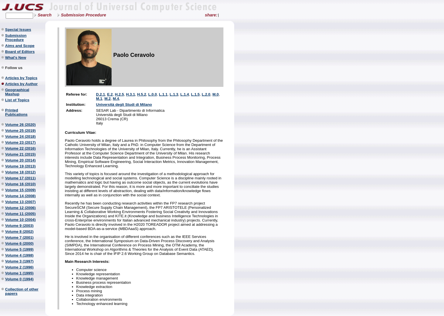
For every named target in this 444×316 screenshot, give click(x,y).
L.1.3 (174, 94)
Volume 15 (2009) (20, 190)
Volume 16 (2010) (20, 184)
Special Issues (18, 29)
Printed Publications (16, 112)
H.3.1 (130, 94)
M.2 (107, 98)
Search (45, 15)
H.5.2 (141, 94)
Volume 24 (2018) (20, 136)
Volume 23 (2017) (20, 142)
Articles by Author (21, 84)
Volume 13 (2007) (20, 202)
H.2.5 (119, 94)
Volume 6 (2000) (19, 243)
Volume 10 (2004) (20, 220)
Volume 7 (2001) (19, 237)
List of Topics (17, 100)
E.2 (110, 94)
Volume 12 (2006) (20, 208)
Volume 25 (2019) (20, 130)
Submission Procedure (83, 15)
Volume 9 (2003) (19, 225)
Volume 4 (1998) (19, 255)
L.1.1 (163, 94)
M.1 (99, 98)
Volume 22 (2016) (20, 148)
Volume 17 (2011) (20, 178)
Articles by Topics (21, 78)
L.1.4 (184, 94)
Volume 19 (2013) (20, 166)
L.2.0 (206, 94)
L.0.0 (152, 94)
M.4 (116, 98)
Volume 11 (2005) (20, 214)
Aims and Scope (20, 46)
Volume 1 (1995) (19, 273)
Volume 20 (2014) (20, 160)
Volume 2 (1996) (19, 267)
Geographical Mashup (17, 92)
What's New (15, 57)
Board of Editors (20, 52)
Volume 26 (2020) (20, 124)
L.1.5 (195, 94)
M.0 (215, 94)
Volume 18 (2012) (20, 172)
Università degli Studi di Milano (124, 104)
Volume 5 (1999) (19, 249)
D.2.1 (100, 94)
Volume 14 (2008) (20, 196)
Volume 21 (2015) (20, 154)
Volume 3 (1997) (19, 261)
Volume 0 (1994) (19, 279)
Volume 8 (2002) (19, 231)
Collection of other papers (22, 291)
